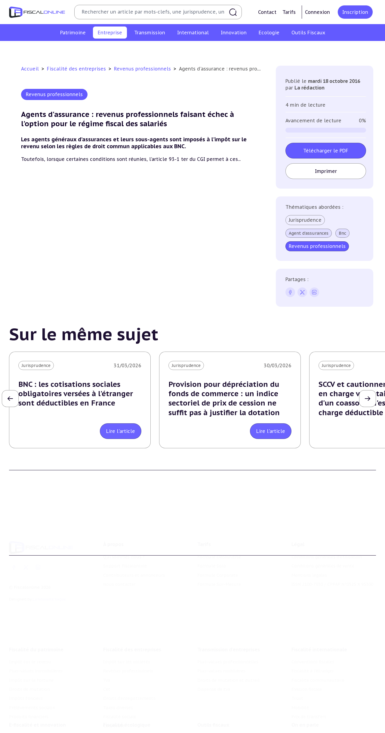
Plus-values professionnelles (227, 643)
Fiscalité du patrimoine (36, 631)
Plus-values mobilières (221, 652)
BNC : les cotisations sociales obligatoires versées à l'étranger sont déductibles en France (75, 394)
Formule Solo (211, 552)
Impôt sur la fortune (31, 661)
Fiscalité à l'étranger (312, 652)
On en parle (305, 710)
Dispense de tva (213, 670)
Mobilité (300, 688)
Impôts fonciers (26, 679)
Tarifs (289, 12)
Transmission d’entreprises (228, 631)
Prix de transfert (308, 698)
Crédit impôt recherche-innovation (45, 722)
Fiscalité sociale (296, 49)
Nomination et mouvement (320, 722)
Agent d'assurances (308, 233)
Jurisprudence (305, 220)
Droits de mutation (29, 670)
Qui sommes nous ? (124, 543)
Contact (267, 12)
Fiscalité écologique (126, 710)
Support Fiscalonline (125, 552)
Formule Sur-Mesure (219, 570)
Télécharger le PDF (325, 151)
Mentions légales (309, 561)
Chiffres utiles (212, 722)
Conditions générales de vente (322, 552)
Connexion (317, 12)
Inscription (355, 12)
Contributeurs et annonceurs (134, 561)
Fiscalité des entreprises (77, 69)
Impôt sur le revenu (30, 643)
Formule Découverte (219, 543)
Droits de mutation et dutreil (228, 661)
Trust (297, 679)
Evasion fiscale (306, 670)
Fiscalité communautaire (317, 661)
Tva (158, 49)
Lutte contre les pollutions (132, 722)
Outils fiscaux (213, 710)
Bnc (342, 233)
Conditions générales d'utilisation (326, 543)
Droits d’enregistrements (209, 49)
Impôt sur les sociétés (67, 49)
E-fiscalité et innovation (37, 710)
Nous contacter (119, 570)
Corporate (331, 49)
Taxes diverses (258, 49)
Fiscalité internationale (319, 631)
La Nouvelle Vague (49, 585)
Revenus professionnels (123, 49)
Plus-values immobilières (36, 652)
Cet (172, 49)
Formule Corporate (217, 561)
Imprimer (326, 171)
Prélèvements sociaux (32, 688)
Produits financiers (28, 698)
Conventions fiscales (312, 643)
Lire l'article (120, 431)
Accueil (30, 69)
